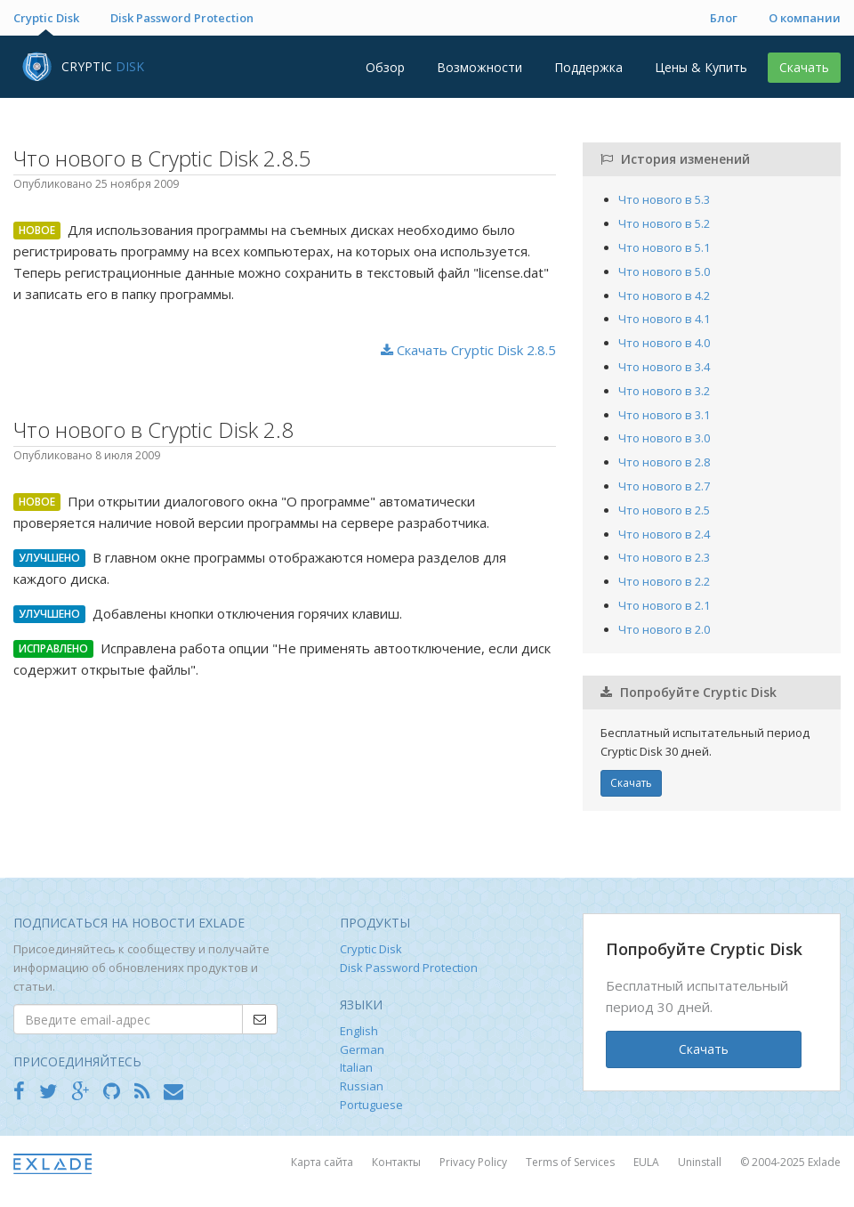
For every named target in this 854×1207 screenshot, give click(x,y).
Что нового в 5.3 (664, 199)
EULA (647, 1162)
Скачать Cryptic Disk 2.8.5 (468, 350)
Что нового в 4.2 (664, 296)
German (362, 1049)
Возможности (479, 67)
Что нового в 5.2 (664, 223)
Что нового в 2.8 (664, 462)
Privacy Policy (474, 1162)
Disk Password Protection (182, 18)
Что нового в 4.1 (664, 319)
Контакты (397, 1162)
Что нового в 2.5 (664, 510)
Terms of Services (571, 1162)
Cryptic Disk (46, 18)
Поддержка (588, 67)
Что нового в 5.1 (664, 247)
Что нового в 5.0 (664, 271)
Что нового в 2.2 (664, 581)
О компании (805, 18)
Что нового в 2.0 (664, 629)
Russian (361, 1086)
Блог (723, 18)
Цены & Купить (701, 67)
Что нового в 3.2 (664, 391)
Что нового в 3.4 (664, 367)
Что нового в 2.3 (664, 557)
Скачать (804, 67)
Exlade (824, 1162)
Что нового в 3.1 (664, 415)
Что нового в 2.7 (664, 486)
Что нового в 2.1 (664, 605)
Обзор (385, 67)
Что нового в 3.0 (664, 438)
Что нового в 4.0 (664, 343)
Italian (356, 1067)
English (359, 1031)
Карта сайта (323, 1162)
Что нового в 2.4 (664, 534)
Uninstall (701, 1162)
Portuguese (371, 1105)
